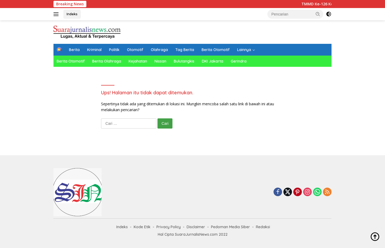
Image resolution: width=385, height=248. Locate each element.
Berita (74, 49)
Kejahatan (138, 61)
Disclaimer (196, 226)
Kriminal (94, 49)
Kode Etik (142, 226)
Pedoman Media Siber (230, 226)
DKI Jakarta (212, 61)
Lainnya (244, 49)
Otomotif (135, 49)
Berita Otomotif (216, 49)
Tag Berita (184, 49)
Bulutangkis (184, 61)
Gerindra (239, 61)
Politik (114, 49)
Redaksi (263, 226)
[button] (318, 14)
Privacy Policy (168, 226)
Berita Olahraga (106, 61)
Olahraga (159, 49)
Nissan (160, 61)
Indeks (72, 14)
